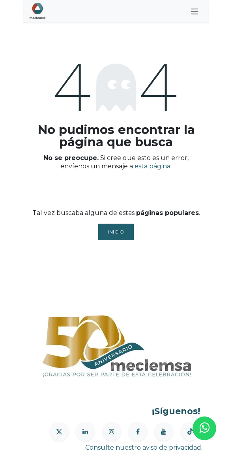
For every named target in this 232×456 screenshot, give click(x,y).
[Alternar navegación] (194, 11)
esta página (152, 166)
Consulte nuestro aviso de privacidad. (143, 447)
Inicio (116, 232)
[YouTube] (164, 431)
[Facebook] (138, 431)
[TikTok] (190, 431)
